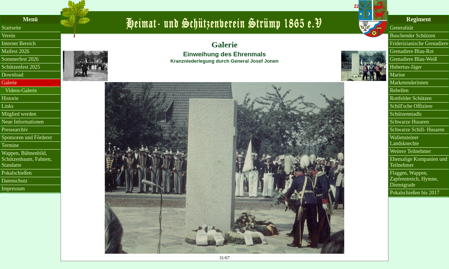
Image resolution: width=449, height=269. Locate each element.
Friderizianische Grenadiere (419, 43)
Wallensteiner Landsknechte (404, 140)
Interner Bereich (18, 43)
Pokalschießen (16, 173)
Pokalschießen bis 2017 (414, 193)
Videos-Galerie (21, 90)
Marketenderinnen (409, 82)
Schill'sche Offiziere (411, 106)
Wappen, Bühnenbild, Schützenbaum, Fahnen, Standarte (26, 159)
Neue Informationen (22, 122)
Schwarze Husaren (409, 122)
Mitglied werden (18, 114)
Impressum (13, 188)
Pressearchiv (14, 129)
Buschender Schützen (412, 35)
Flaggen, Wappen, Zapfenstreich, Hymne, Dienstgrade (414, 179)
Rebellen (399, 90)
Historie (9, 98)
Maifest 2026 (15, 51)
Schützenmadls (406, 114)
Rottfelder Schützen (411, 98)
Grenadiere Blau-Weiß (413, 59)
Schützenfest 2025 (20, 67)
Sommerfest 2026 (20, 59)
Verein (8, 35)
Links (7, 106)
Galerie (9, 82)
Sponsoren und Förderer (26, 137)
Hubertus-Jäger (406, 67)
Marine (397, 75)
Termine (10, 145)
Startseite (11, 28)
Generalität (401, 28)
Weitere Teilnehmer (410, 151)
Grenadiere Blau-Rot (412, 51)
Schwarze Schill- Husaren (417, 129)
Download (12, 75)
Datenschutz (14, 181)
